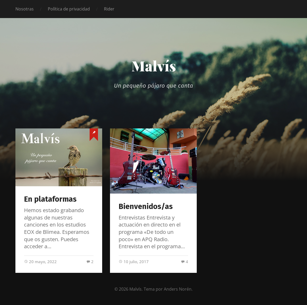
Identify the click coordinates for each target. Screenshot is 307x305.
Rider (109, 9)
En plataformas (50, 199)
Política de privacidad (69, 9)
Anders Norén (178, 289)
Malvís (153, 65)
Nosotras (24, 9)
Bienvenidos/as (146, 206)
